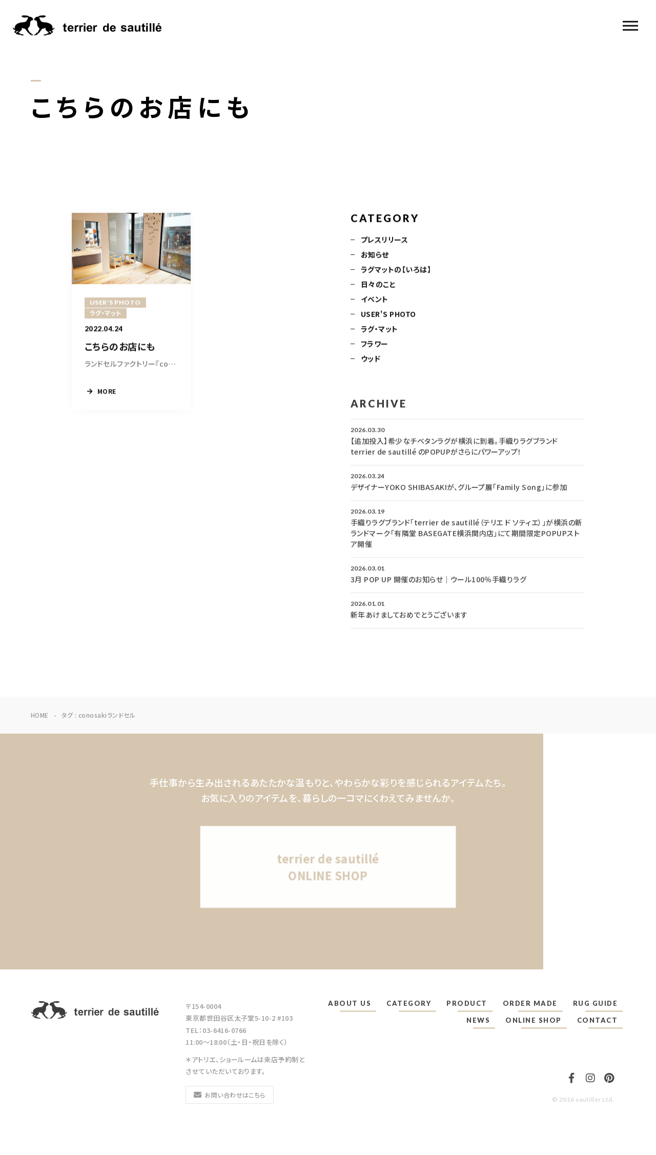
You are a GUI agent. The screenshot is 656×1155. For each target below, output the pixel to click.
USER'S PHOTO (388, 315)
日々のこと (378, 285)
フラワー (374, 344)
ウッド (370, 359)
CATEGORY (408, 1003)
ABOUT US (349, 1003)
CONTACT (597, 1020)
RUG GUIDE (595, 1003)
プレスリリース (384, 240)
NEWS (478, 1020)
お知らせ (375, 255)
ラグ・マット (379, 330)
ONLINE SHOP (533, 1020)
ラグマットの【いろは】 (396, 270)
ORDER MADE (530, 1003)
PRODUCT (466, 1003)
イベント (374, 300)
